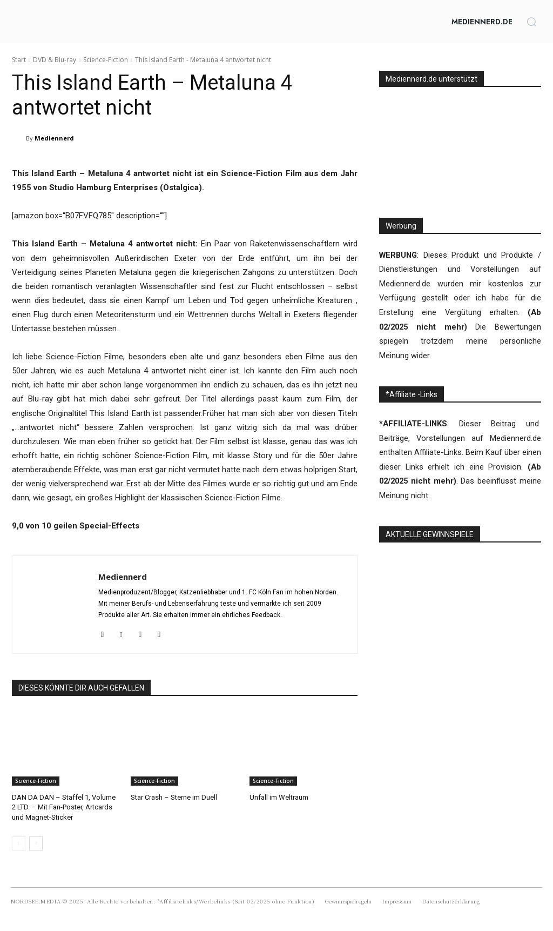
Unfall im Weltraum (278, 797)
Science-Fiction (105, 59)
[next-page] (36, 843)
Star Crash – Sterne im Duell (174, 797)
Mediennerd (54, 138)
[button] (531, 21)
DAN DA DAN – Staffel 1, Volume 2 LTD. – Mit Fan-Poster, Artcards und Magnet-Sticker (64, 807)
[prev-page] (18, 843)
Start (19, 59)
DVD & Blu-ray (54, 59)
